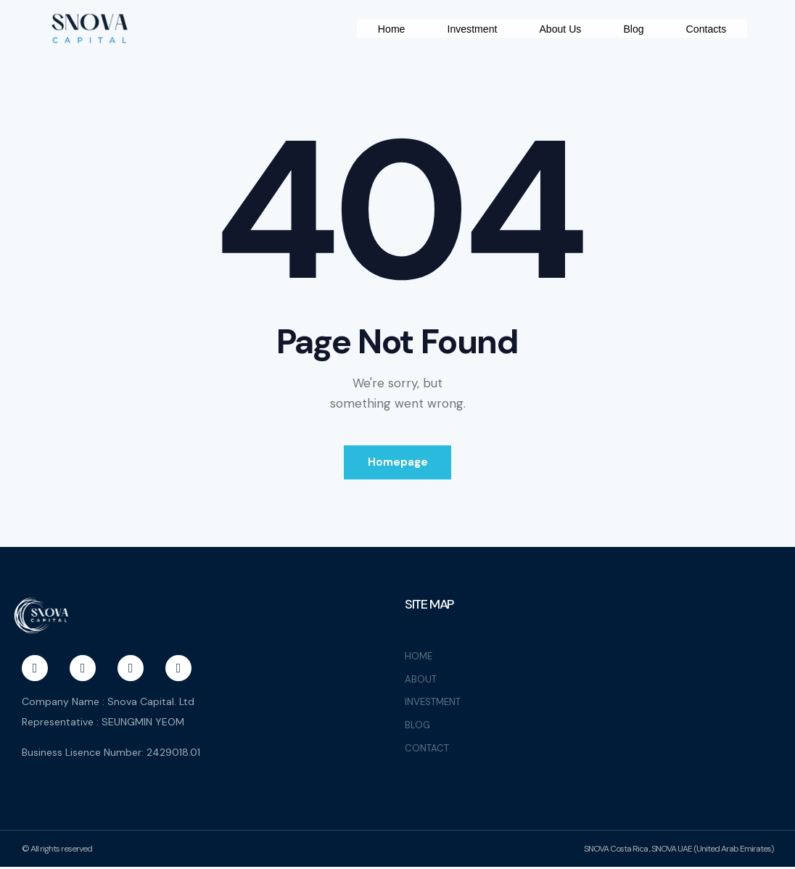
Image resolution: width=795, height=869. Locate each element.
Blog (715, 22)
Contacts (704, 44)
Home (465, 22)
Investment (548, 22)
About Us (640, 22)
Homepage (398, 472)
